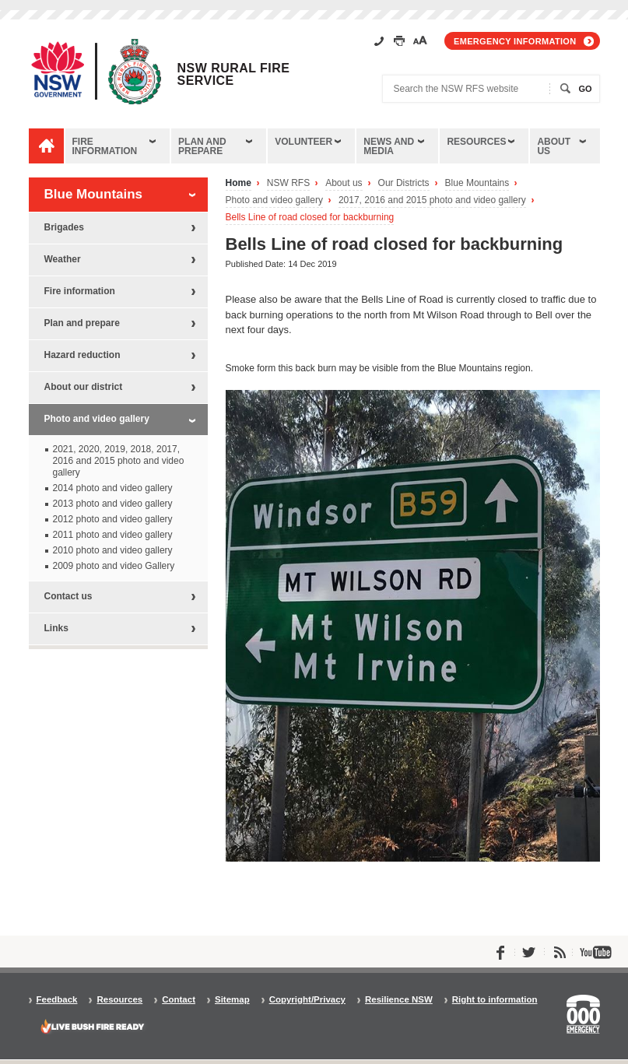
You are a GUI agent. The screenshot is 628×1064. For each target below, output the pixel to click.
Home (238, 183)
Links (56, 628)
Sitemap (232, 1000)
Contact (178, 1000)
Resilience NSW (399, 1000)
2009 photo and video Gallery (114, 565)
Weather (62, 259)
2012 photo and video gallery (113, 519)
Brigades (64, 227)
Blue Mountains (477, 183)
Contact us (68, 596)
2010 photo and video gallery (113, 550)
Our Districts (404, 183)
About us (553, 146)
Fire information (105, 146)
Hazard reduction (82, 354)
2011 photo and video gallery (113, 534)
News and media (388, 146)
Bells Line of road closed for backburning (310, 217)
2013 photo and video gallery (113, 503)
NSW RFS (288, 183)
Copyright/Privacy (307, 1000)
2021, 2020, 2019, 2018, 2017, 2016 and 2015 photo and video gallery (118, 461)
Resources (476, 141)
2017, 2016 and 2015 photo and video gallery (432, 200)
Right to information (495, 1000)
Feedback (57, 1000)
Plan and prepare (202, 146)
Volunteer (303, 141)
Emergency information (515, 41)
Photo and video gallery (274, 200)
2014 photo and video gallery (113, 488)
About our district (83, 386)
